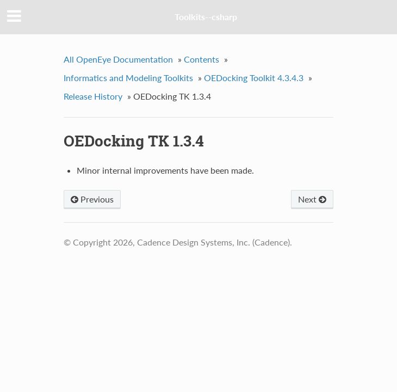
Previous (92, 199)
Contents (201, 59)
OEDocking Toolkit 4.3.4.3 (253, 77)
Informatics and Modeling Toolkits (128, 77)
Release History (93, 96)
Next (312, 199)
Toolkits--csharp (206, 16)
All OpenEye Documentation (118, 59)
